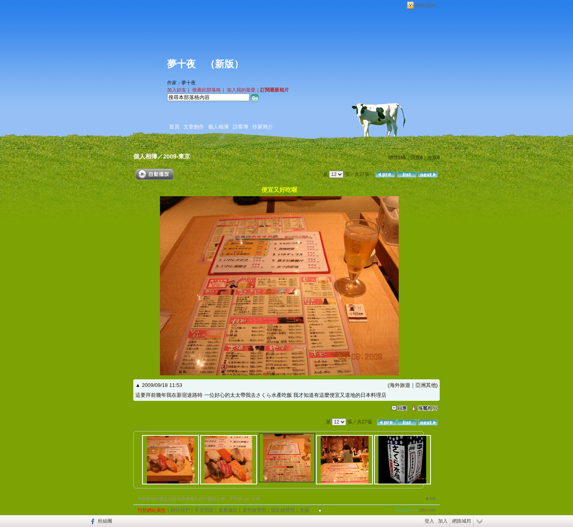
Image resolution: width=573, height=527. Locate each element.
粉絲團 (105, 521)
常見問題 (204, 510)
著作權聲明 (254, 510)
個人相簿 (218, 127)
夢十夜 (181, 64)
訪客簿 (240, 127)
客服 (304, 510)
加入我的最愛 (241, 90)
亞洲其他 (425, 385)
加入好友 (176, 90)
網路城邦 (425, 5)
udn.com (427, 510)
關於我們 (180, 510)
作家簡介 (262, 127)
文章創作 (193, 127)
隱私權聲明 (283, 510)
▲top (430, 498)
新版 (224, 64)
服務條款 (228, 510)
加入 (443, 521)
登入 (429, 521)
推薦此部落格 (206, 90)
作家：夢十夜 (181, 83)
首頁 (174, 127)
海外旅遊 (400, 385)
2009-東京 (176, 156)
